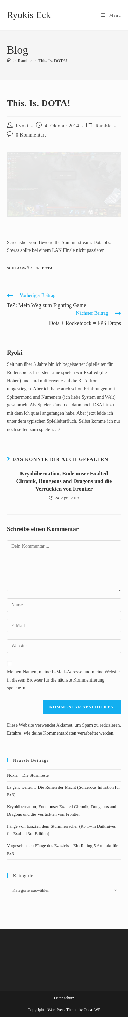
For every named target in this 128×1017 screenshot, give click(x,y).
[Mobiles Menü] (111, 15)
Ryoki (22, 125)
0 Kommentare (31, 135)
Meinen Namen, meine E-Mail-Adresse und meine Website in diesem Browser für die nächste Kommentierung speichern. (63, 680)
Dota (47, 268)
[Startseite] (9, 60)
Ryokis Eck (29, 15)
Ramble (103, 125)
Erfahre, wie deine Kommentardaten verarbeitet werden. (60, 733)
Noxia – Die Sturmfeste (28, 775)
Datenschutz (64, 997)
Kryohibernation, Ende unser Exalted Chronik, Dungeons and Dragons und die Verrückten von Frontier (64, 481)
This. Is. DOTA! (52, 60)
